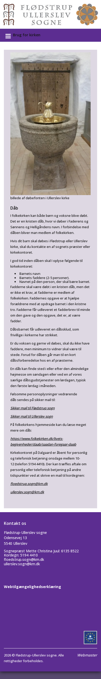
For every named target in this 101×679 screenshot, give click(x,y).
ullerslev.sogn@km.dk (27, 492)
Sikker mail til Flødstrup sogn (32, 408)
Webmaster (87, 655)
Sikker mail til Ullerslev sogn (31, 416)
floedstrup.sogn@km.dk (29, 483)
